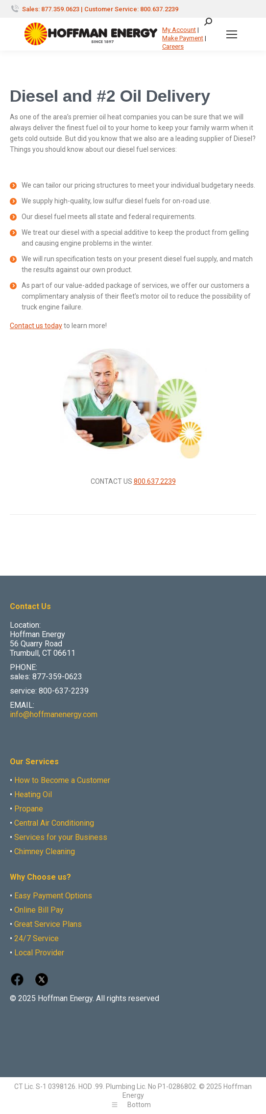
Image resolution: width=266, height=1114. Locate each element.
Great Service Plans (48, 924)
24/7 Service (36, 938)
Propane (28, 808)
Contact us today (36, 326)
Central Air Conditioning (54, 823)
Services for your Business (60, 837)
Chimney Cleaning (44, 851)
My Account (179, 29)
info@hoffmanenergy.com (53, 714)
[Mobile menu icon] (232, 34)
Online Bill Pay (39, 910)
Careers (173, 46)
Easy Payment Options (53, 895)
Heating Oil (33, 794)
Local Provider (39, 952)
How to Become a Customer (62, 780)
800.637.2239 (155, 481)
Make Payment (182, 38)
